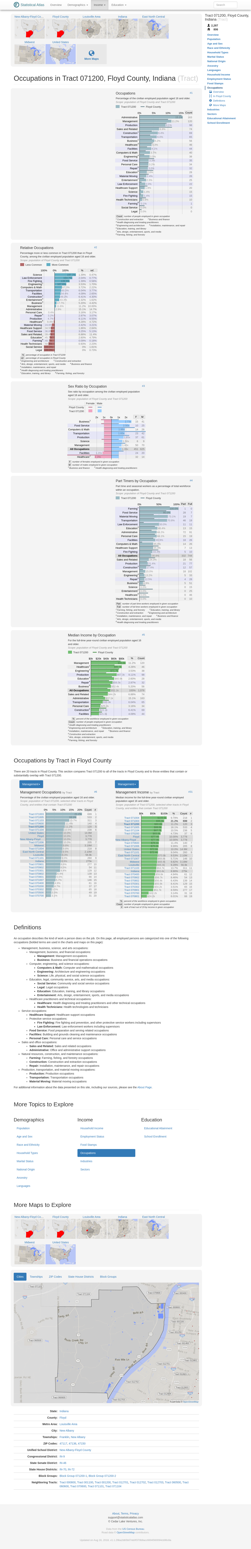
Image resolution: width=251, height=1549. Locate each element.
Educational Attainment (158, 1128)
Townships (36, 1276)
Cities (20, 1276)
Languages (23, 1185)
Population (23, 1128)
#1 (191, 93)
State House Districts (81, 1276)
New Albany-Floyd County (75, 1450)
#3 (143, 386)
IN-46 (63, 1463)
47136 (72, 1443)
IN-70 (63, 1469)
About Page (144, 1087)
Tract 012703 (155, 1482)
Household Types (27, 1153)
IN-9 (62, 1456)
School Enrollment (155, 1136)
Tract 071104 (113, 1486)
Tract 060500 (173, 1482)
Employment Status (92, 1136)
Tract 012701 (120, 1482)
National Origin (26, 1169)
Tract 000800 (68, 1482)
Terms (124, 1513)
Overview (56, 4)
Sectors (85, 1169)
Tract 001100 (85, 1482)
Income (100, 4)
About (115, 1513)
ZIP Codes (55, 1276)
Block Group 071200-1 (73, 1475)
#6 (95, 791)
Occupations (88, 1153)
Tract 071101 (96, 1486)
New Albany (67, 1430)
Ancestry (22, 1177)
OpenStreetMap (126, 1532)
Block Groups (108, 1276)
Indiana (64, 1411)
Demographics (77, 4)
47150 (81, 1443)
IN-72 (71, 1469)
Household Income (91, 1128)
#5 (143, 634)
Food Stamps (88, 1144)
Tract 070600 (78, 1486)
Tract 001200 (103, 1482)
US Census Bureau (133, 1528)
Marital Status (25, 1161)
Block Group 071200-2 (102, 1475)
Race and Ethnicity (28, 1144)
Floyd (63, 1417)
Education (118, 4)
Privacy (134, 1513)
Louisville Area (68, 1424)
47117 (63, 1443)
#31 (190, 791)
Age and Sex (24, 1136)
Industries (86, 1161)
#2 (95, 247)
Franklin (64, 1437)
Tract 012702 (138, 1482)
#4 (191, 480)
